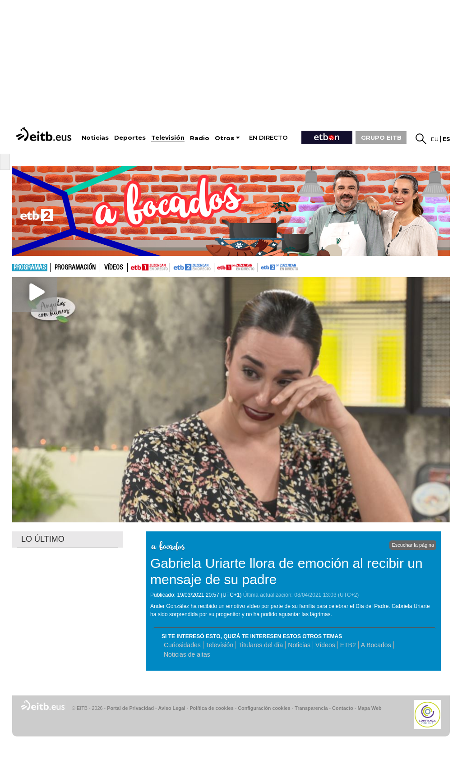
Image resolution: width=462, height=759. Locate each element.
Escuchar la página (413, 545)
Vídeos (113, 267)
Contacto (342, 708)
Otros (224, 138)
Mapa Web (369, 708)
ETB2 (192, 267)
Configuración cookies (264, 708)
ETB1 (148, 267)
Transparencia (311, 708)
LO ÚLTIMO (43, 539)
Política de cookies (211, 708)
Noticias (299, 645)
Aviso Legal (171, 708)
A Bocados (376, 645)
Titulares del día (260, 645)
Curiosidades (182, 645)
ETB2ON (262, 266)
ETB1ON (218, 266)
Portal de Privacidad (130, 708)
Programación (75, 267)
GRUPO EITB (381, 137)
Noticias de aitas (187, 654)
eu (435, 139)
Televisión (219, 645)
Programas (30, 267)
